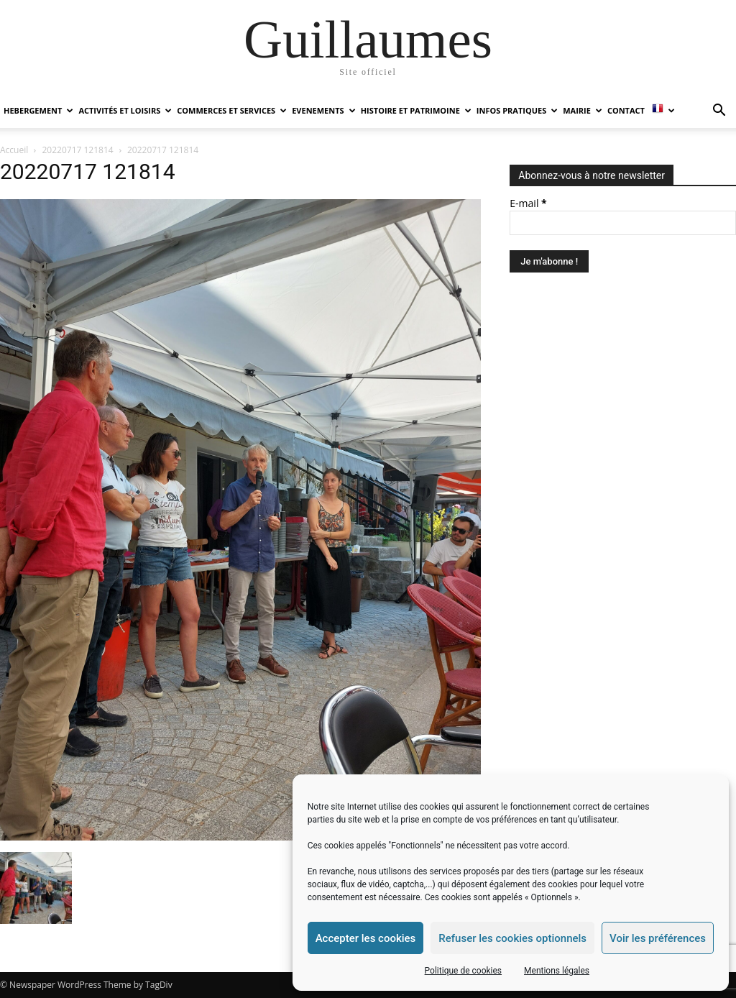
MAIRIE (582, 110)
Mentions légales (556, 971)
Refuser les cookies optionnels (512, 938)
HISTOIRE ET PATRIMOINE (416, 110)
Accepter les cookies (366, 938)
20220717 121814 (78, 150)
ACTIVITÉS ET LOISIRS (125, 110)
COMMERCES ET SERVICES (232, 110)
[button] (719, 112)
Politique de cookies (463, 971)
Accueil (14, 150)
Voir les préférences (658, 938)
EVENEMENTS (323, 110)
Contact (626, 110)
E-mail (528, 203)
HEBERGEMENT (38, 110)
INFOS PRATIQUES (517, 110)
